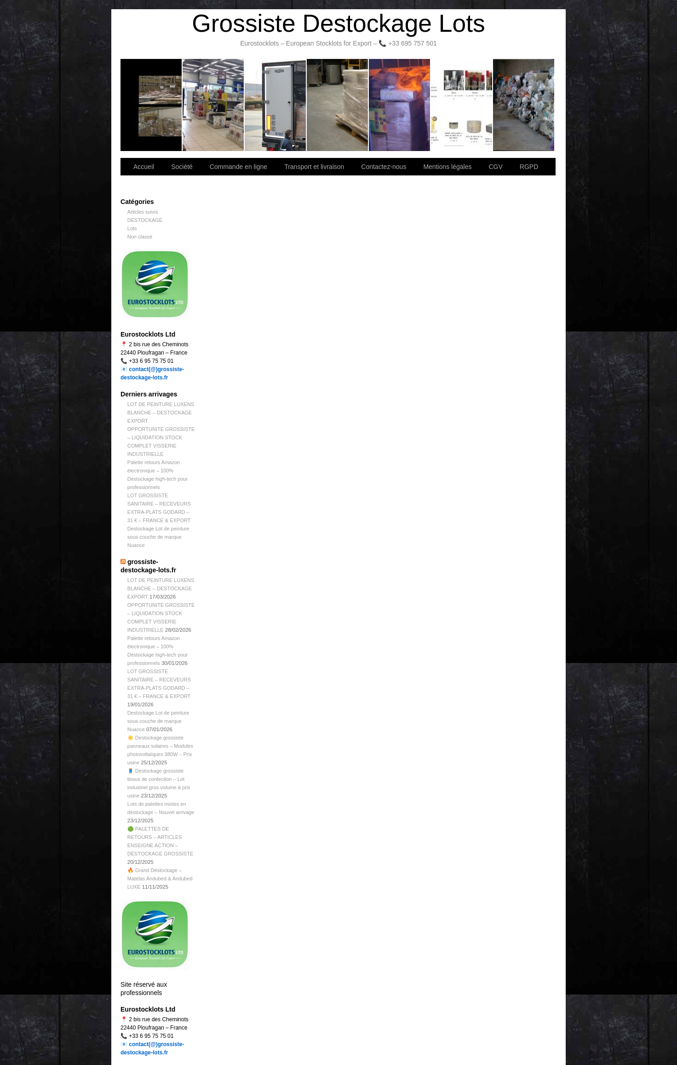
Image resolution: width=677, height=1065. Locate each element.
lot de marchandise (462, 105)
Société (214, 105)
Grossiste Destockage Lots (338, 23)
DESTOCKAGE (144, 220)
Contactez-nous (338, 105)
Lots (132, 228)
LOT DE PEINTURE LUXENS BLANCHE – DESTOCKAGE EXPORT (160, 413)
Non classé (139, 236)
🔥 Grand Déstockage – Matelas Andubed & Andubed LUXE (160, 878)
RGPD (529, 166)
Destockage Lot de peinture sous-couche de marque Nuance (158, 537)
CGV (495, 166)
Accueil (143, 166)
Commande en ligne (238, 166)
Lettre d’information (400, 105)
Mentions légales (447, 166)
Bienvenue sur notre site (151, 105)
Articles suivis (142, 212)
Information (523, 105)
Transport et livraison (276, 105)
